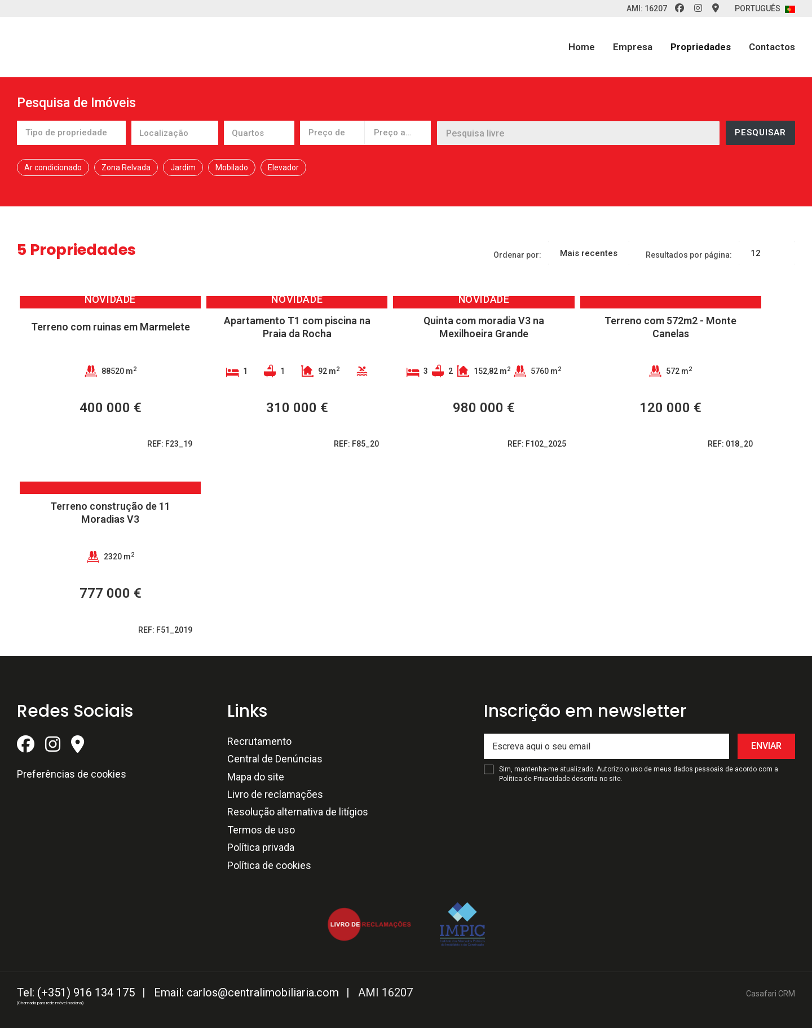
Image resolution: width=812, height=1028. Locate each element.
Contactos (772, 46)
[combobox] (71, 132)
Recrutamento (259, 741)
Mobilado (231, 167)
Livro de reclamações (275, 794)
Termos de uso (261, 830)
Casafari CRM (770, 993)
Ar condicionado (53, 167)
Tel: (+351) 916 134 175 (76, 992)
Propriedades (700, 46)
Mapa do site (255, 777)
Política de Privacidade (535, 779)
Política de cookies (269, 865)
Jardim (183, 167)
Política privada (260, 847)
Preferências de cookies (71, 774)
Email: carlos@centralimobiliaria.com (246, 992)
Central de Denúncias (275, 759)
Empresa (632, 46)
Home (581, 46)
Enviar (766, 745)
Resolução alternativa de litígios (297, 812)
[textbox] (197, 134)
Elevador (283, 167)
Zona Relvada (126, 167)
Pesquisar (760, 132)
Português (765, 8)
